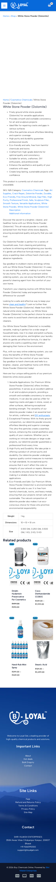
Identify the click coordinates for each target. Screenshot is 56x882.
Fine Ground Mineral (26, 197)
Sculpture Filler (41, 200)
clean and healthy (17, 304)
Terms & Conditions (28, 805)
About (28, 756)
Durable (47, 193)
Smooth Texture (10, 203)
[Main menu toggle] (4, 6)
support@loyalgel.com (28, 850)
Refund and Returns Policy (28, 802)
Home (6, 16)
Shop (13, 16)
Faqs (28, 799)
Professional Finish (19, 200)
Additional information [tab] (20, 213)
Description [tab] (14, 210)
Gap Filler (41, 197)
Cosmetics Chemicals (21, 100)
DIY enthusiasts (42, 415)
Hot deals (28, 759)
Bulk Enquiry (28, 762)
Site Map (28, 812)
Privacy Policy (28, 809)
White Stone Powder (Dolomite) (33, 207)
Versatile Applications (30, 203)
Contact (28, 765)
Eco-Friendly (9, 197)
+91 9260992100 (28, 847)
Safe (31, 200)
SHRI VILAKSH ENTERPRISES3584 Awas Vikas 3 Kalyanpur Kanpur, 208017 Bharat (28, 840)
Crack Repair (18, 193)
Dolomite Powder (34, 193)
